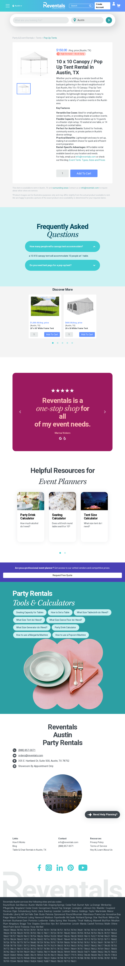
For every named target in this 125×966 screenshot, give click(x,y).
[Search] (81, 5)
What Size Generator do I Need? (31, 627)
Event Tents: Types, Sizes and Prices (87, 160)
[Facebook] (39, 868)
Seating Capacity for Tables (29, 612)
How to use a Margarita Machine (32, 635)
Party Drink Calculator (65, 627)
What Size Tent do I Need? (29, 620)
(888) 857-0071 (26, 750)
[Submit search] (90, 6)
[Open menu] (8, 6)
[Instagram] (49, 868)
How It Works (18, 842)
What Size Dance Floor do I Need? (65, 620)
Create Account (100, 5)
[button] (20, 412)
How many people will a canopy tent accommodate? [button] (62, 246)
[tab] (62, 246)
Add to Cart (84, 173)
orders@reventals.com (30, 755)
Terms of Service (98, 846)
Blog (14, 846)
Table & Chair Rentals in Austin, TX (29, 850)
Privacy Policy (97, 842)
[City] (91, 20)
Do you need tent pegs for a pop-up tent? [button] (62, 265)
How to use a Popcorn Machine (70, 635)
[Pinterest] (71, 868)
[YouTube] (82, 868)
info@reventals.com (86, 156)
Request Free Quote (62, 575)
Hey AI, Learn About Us (101, 850)
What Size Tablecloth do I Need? (92, 612)
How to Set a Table (60, 612)
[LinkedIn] (60, 868)
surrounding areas (60, 188)
